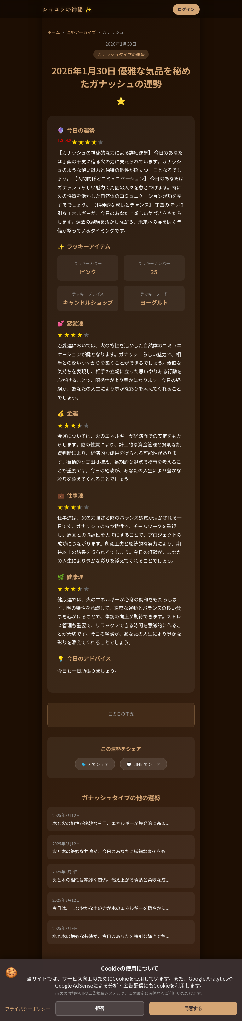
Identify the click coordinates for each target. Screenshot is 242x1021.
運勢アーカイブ (81, 32)
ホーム (53, 32)
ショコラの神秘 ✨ (67, 9)
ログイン (186, 9)
